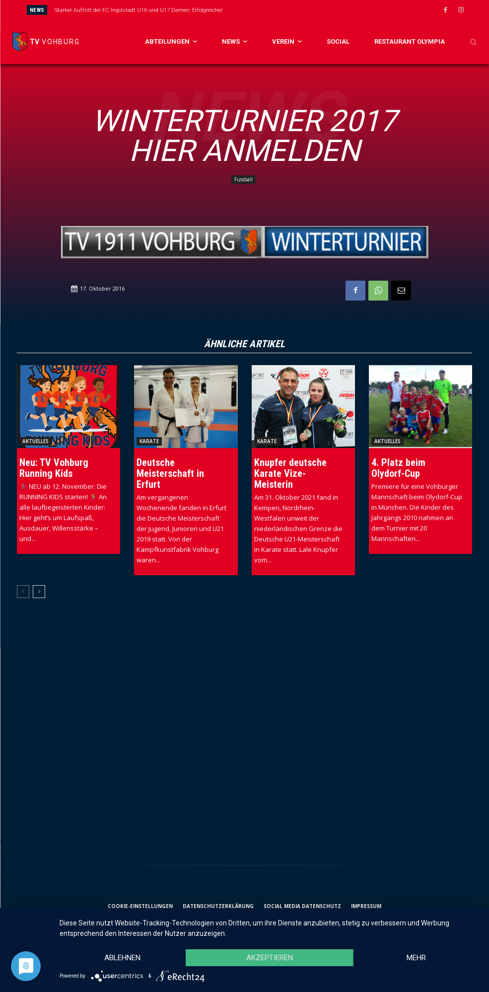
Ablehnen (122, 957)
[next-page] (39, 591)
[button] (473, 41)
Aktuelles (35, 441)
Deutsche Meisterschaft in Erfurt (170, 473)
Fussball (243, 179)
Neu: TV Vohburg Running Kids (53, 468)
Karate (149, 441)
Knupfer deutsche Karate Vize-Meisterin (290, 473)
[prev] (264, 9)
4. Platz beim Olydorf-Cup (398, 468)
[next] (280, 9)
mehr (416, 957)
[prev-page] (23, 591)
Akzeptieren (269, 957)
